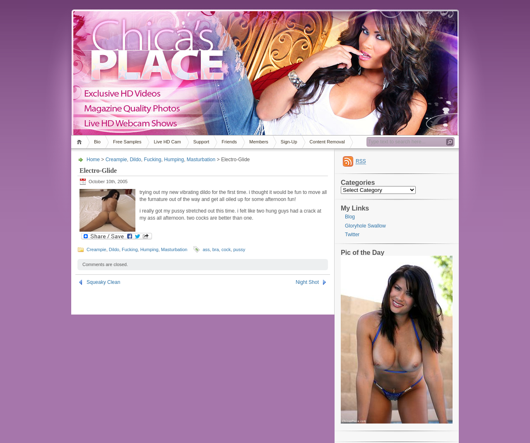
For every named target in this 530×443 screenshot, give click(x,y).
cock (226, 249)
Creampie (116, 159)
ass (206, 249)
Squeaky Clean (103, 282)
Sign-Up (289, 141)
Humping (174, 159)
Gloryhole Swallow (365, 226)
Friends (229, 141)
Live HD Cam (167, 141)
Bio (97, 141)
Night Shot (307, 282)
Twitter (352, 234)
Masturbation (201, 159)
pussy (239, 249)
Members (258, 141)
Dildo (135, 159)
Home (80, 142)
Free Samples (127, 141)
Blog (350, 217)
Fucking (152, 159)
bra (215, 249)
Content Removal (327, 141)
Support (201, 141)
